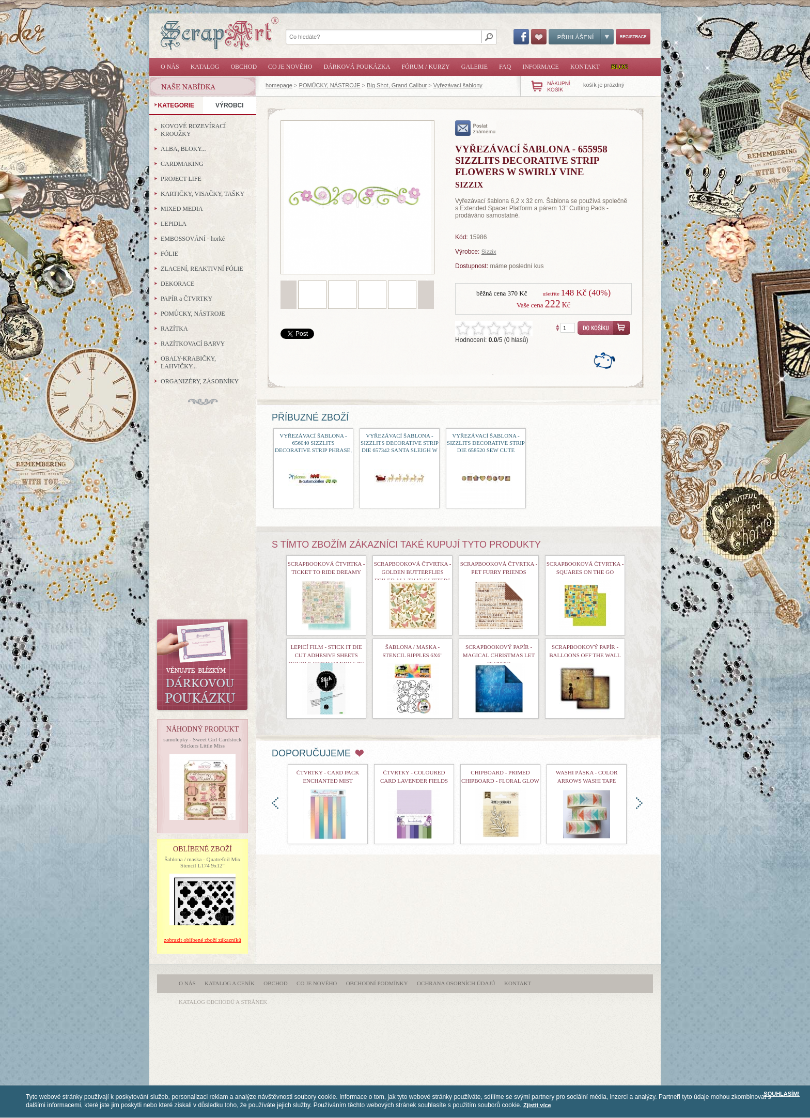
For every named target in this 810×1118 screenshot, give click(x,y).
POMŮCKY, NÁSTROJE (330, 85)
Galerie (474, 66)
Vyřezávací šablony (457, 85)
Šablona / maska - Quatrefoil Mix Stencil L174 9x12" (202, 862)
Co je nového (290, 66)
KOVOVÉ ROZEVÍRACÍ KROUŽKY (193, 129)
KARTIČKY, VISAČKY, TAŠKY (202, 193)
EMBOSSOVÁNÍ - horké (193, 238)
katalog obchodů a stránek (223, 1002)
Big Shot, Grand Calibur (397, 85)
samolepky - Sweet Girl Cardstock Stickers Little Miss (202, 742)
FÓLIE (169, 253)
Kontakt (585, 66)
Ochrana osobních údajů (456, 983)
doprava (639, 803)
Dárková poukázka (356, 66)
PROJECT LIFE (181, 178)
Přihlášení (581, 36)
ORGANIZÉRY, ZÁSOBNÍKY (200, 381)
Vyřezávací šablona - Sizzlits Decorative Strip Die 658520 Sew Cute (486, 442)
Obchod (243, 66)
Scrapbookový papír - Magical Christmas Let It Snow (499, 655)
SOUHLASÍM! (782, 1094)
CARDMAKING (182, 163)
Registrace (633, 36)
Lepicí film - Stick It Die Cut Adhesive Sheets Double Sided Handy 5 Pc (326, 655)
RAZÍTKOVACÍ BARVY (193, 343)
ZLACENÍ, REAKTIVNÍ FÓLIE (202, 268)
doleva (275, 803)
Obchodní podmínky (377, 983)
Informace (540, 66)
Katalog (205, 66)
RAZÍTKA (174, 328)
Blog (619, 66)
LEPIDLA (173, 223)
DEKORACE (177, 283)
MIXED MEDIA (182, 208)
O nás (170, 66)
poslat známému (475, 128)
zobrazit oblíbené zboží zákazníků (202, 940)
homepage (279, 85)
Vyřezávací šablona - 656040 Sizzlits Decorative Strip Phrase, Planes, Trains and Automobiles (313, 450)
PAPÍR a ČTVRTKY (186, 298)
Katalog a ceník (230, 983)
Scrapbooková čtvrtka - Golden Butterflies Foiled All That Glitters (412, 572)
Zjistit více (537, 1105)
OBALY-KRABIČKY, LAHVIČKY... (188, 362)
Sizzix (488, 252)
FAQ (505, 66)
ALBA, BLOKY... (183, 148)
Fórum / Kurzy (425, 66)
